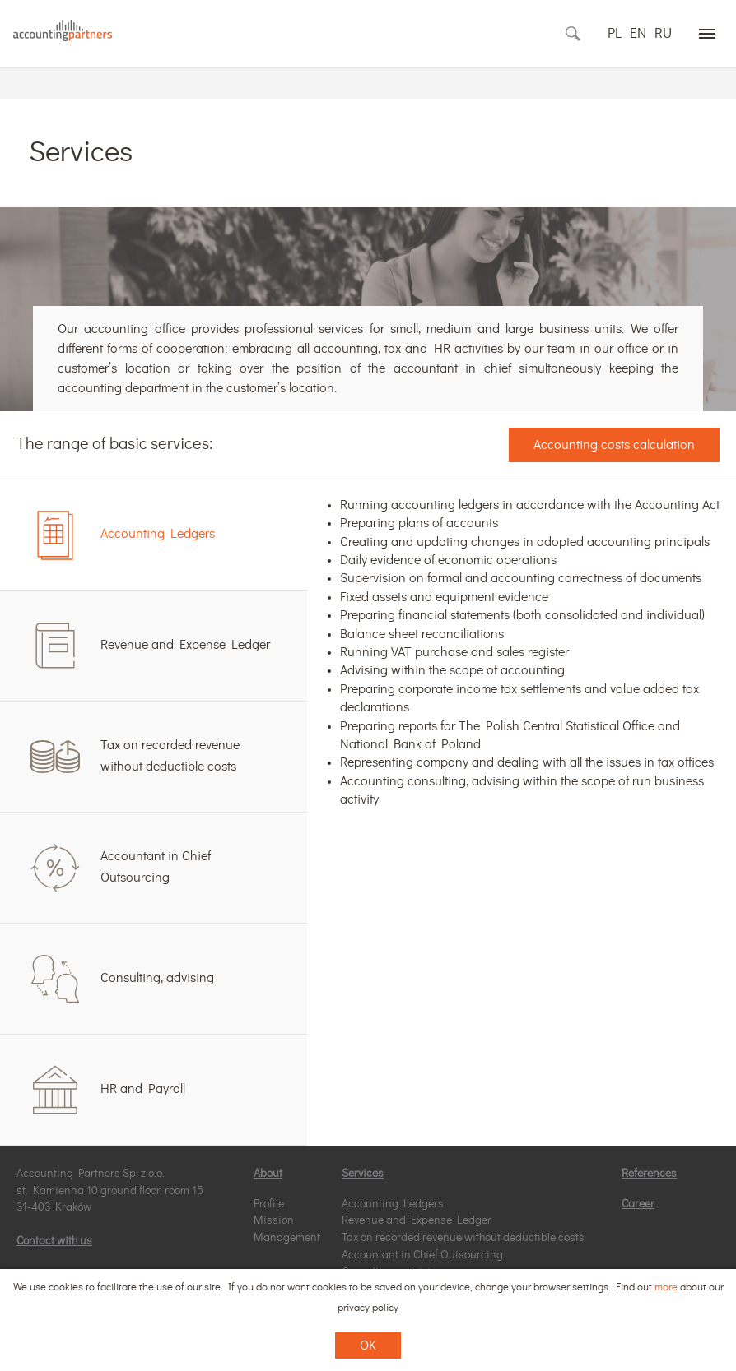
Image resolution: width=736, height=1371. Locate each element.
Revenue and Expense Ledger (416, 1220)
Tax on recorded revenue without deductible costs (463, 1238)
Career (638, 1204)
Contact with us (54, 1241)
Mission (274, 1220)
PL (615, 33)
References (649, 1173)
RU (663, 33)
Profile (269, 1204)
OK (368, 1345)
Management (287, 1238)
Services (363, 1173)
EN (638, 33)
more (666, 1287)
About (268, 1173)
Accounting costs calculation (614, 445)
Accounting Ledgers (393, 1204)
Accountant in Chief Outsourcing (422, 1255)
